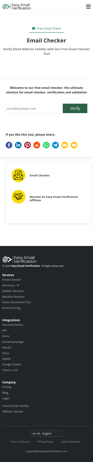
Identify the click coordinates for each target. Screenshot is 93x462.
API (4, 330)
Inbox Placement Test (16, 302)
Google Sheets (11, 364)
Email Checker (40, 175)
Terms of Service (20, 441)
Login (5, 398)
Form (5, 336)
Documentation (12, 325)
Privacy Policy (45, 441)
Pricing (6, 387)
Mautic (6, 347)
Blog (5, 392)
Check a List (10, 370)
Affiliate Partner (12, 411)
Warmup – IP (10, 285)
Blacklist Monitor (13, 296)
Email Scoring (11, 308)
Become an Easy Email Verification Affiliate (54, 198)
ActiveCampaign (13, 342)
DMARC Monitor (13, 291)
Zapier (6, 358)
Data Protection (70, 441)
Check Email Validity (15, 406)
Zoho (5, 353)
